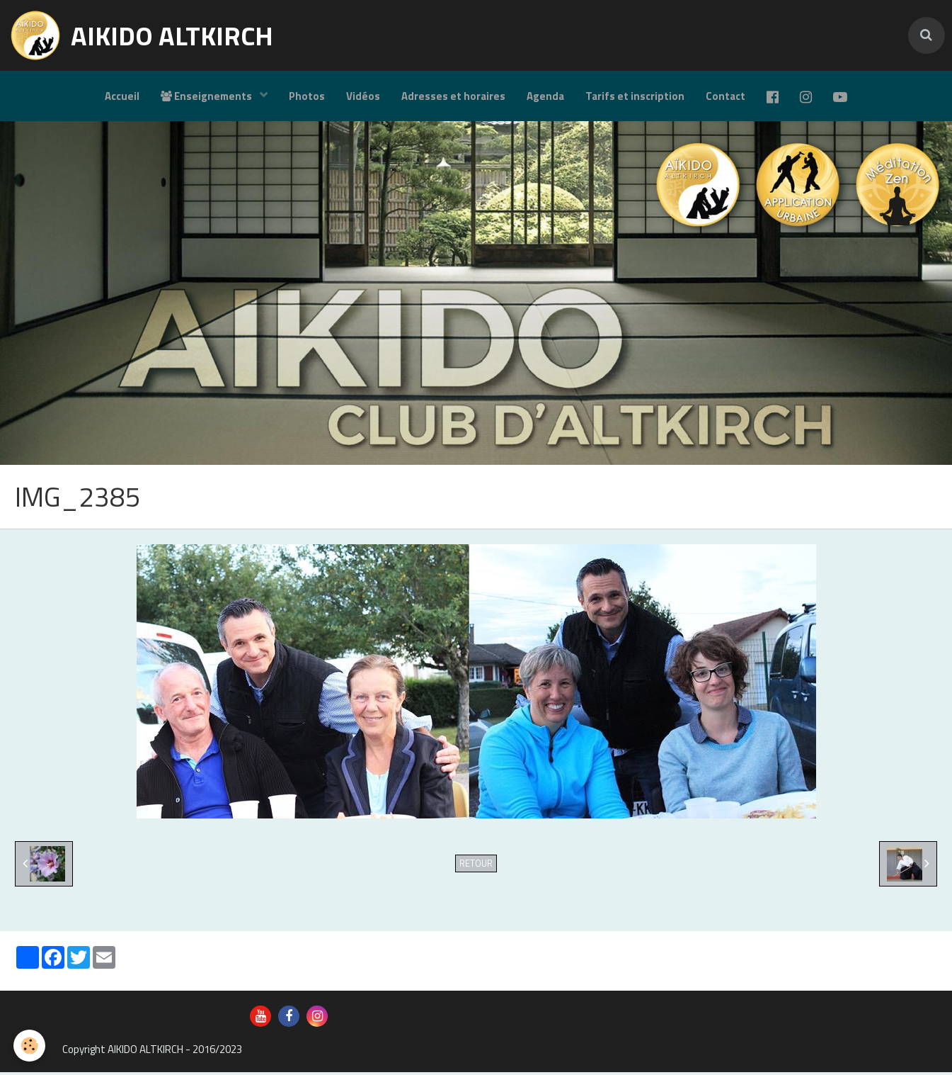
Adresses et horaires (453, 96)
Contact (725, 96)
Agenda (545, 96)
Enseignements (207, 96)
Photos (307, 96)
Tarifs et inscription (634, 96)
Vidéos (363, 96)
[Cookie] (30, 1046)
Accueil (122, 96)
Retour (476, 866)
